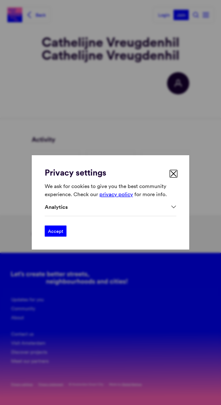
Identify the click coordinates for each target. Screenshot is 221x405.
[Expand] (110, 207)
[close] (173, 173)
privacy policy (116, 194)
